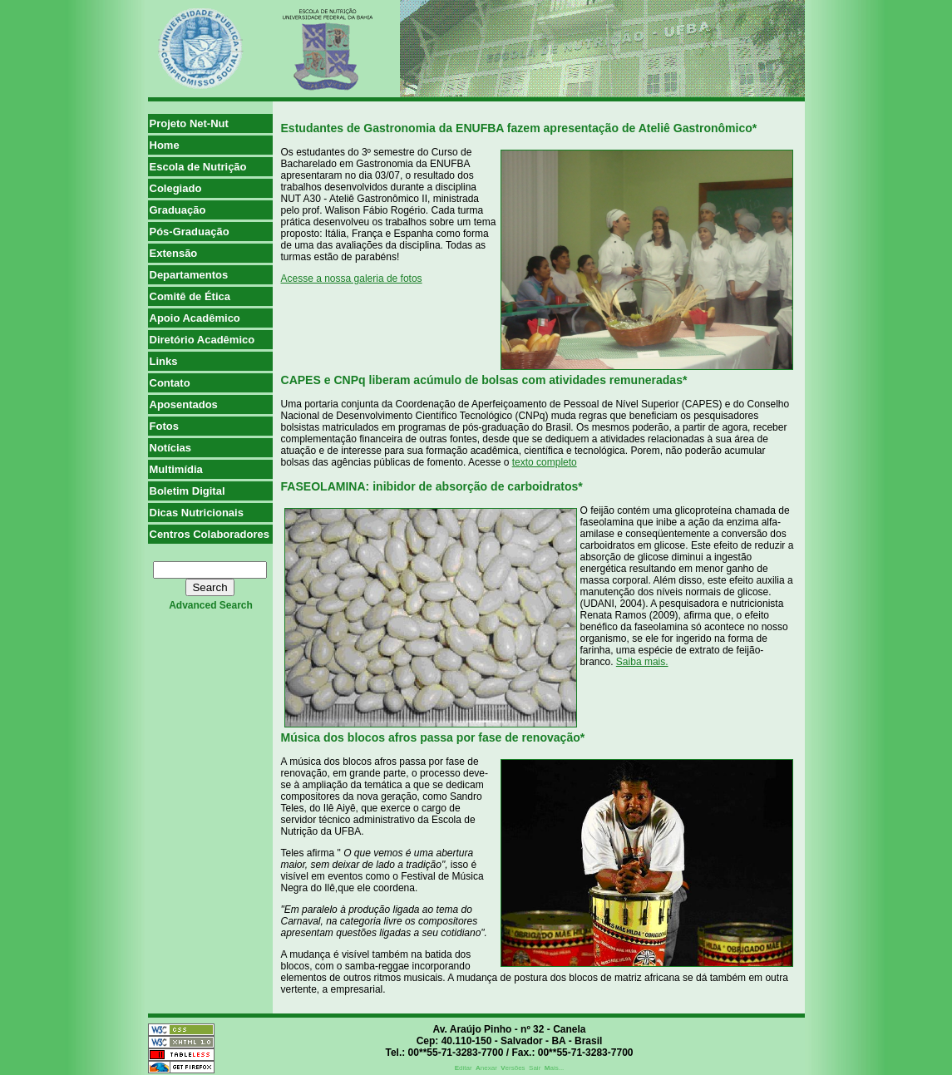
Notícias (171, 447)
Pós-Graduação (189, 231)
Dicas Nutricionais (197, 512)
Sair (534, 1068)
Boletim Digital (187, 491)
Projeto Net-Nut (189, 123)
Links (164, 361)
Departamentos (189, 275)
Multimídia (176, 469)
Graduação (178, 210)
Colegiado (176, 188)
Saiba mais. (642, 662)
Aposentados (184, 404)
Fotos (164, 426)
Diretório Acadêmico (202, 339)
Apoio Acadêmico (195, 318)
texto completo (544, 462)
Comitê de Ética (190, 296)
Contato (170, 383)
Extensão (174, 253)
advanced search (211, 605)
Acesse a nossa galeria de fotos (351, 278)
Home (165, 145)
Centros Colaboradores (209, 534)
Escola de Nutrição (198, 166)
